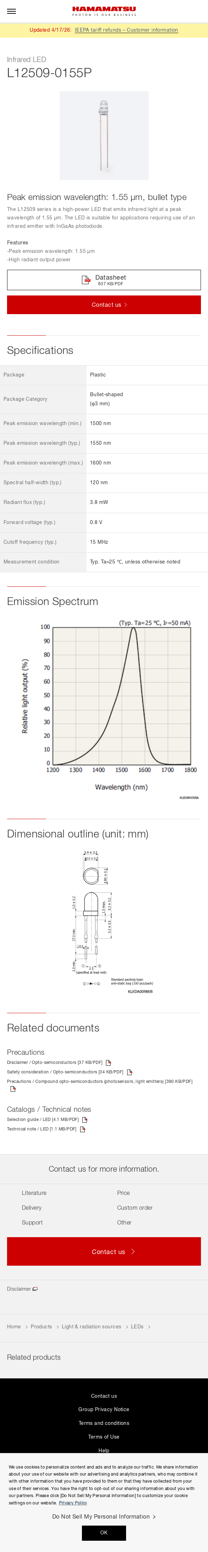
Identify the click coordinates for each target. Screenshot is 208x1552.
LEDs (137, 1327)
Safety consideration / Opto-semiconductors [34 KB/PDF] (65, 1072)
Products (41, 1327)
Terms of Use (103, 1437)
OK (104, 1533)
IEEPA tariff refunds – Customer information (126, 30)
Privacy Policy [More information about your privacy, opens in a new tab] (73, 1503)
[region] (104, 1502)
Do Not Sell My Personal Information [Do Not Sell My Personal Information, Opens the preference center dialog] (101, 1517)
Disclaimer (19, 1289)
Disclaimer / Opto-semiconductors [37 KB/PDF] (54, 1063)
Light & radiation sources (91, 1327)
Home (14, 1327)
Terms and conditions (104, 1423)
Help (104, 1450)
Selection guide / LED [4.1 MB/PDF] (43, 1120)
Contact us (104, 1396)
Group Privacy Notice (103, 1409)
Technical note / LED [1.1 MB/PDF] (42, 1129)
